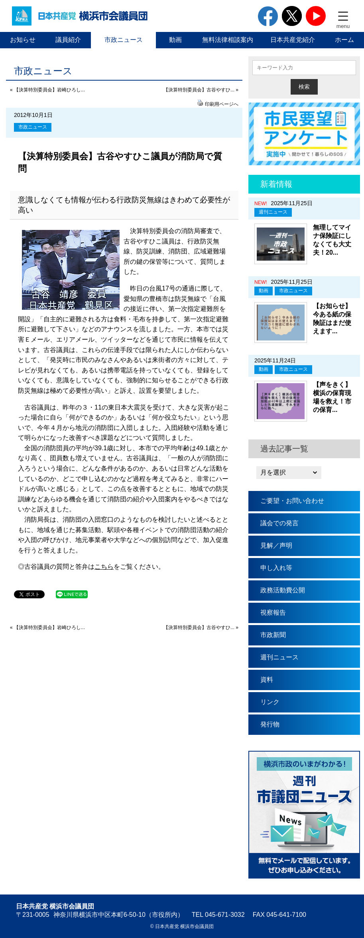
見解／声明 (276, 545)
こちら (104, 566)
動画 (175, 39)
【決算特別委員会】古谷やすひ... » (200, 90)
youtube (316, 16)
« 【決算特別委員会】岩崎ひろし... (47, 90)
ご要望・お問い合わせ (292, 500)
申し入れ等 (276, 567)
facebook (268, 16)
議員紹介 (68, 39)
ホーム (344, 39)
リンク (269, 702)
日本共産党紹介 (292, 39)
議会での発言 (279, 523)
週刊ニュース (273, 212)
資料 (266, 679)
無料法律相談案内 (227, 39)
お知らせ (22, 39)
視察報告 (273, 612)
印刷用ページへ (221, 104)
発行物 (269, 724)
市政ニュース (123, 39)
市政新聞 (273, 634)
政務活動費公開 (282, 590)
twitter (292, 16)
